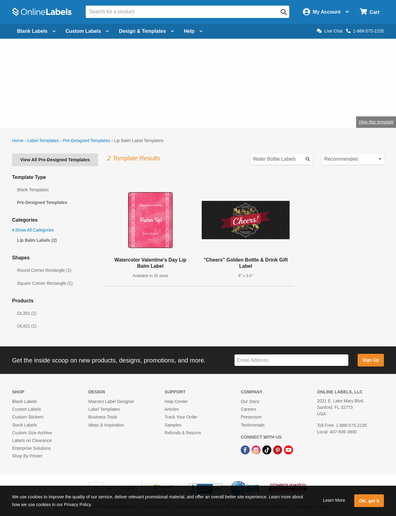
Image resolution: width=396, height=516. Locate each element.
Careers (248, 409)
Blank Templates (33, 189)
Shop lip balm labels (40, 101)
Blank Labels (24, 401)
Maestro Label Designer (111, 401)
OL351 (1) (27, 313)
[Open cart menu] (369, 12)
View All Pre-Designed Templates (55, 159)
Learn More (334, 500)
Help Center (176, 401)
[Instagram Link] (257, 449)
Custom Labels (26, 409)
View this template (376, 121)
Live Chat (329, 31)
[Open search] (283, 12)
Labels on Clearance (32, 440)
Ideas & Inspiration (106, 425)
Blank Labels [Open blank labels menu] (36, 31)
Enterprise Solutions (31, 448)
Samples (173, 425)
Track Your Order (181, 416)
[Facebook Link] (246, 449)
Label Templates (43, 140)
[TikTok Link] (267, 449)
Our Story (250, 401)
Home (18, 140)
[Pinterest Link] (278, 449)
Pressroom (251, 416)
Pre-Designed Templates (86, 140)
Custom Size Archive (32, 432)
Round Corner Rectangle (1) (44, 270)
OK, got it (369, 500)
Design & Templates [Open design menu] (146, 31)
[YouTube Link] (288, 449)
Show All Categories (33, 230)
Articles (172, 409)
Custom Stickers (28, 416)
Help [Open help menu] (193, 31)
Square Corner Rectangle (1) (45, 283)
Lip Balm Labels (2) (37, 240)
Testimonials (253, 425)
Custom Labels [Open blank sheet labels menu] (87, 31)
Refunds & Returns (183, 432)
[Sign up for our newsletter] (291, 360)
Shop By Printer (27, 455)
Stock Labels (24, 425)
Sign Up (370, 360)
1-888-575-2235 (365, 30)
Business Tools (102, 416)
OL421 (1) (27, 325)
